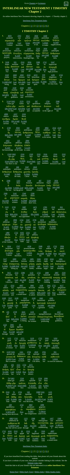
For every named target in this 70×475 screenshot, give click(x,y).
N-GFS (18, 148)
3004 (15, 220)
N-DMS (28, 227)
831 (55, 352)
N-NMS (22, 161)
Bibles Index (39, 472)
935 (15, 62)
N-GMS (6, 121)
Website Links (33, 463)
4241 (23, 312)
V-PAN (32, 293)
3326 (63, 273)
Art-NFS (38, 399)
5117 (5, 259)
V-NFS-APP (10, 412)
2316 (24, 114)
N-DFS (52, 69)
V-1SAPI (24, 214)
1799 (48, 101)
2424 (35, 167)
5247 (53, 62)
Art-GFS (33, 426)
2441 (41, 298)
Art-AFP (23, 280)
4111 (32, 378)
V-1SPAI (9, 43)
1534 (40, 378)
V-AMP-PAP (14, 266)
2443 (15, 75)
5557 (10, 298)
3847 (31, 405)
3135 (25, 298)
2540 (24, 193)
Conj (19, 43)
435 (48, 246)
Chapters (32, 3)
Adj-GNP (36, 42)
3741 (24, 259)
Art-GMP (37, 69)
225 (18, 141)
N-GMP (55, 56)
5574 (42, 220)
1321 (21, 352)
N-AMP (28, 135)
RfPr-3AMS (29, 188)
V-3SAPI (32, 386)
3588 (38, 62)
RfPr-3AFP (41, 293)
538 (28, 392)
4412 (28, 36)
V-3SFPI (11, 426)
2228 (4, 298)
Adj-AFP (24, 266)
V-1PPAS (52, 82)
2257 (15, 114)
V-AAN (27, 148)
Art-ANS (5, 201)
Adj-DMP (32, 201)
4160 (45, 36)
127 (5, 285)
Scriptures (41, 3)
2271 (22, 338)
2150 (14, 88)
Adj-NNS (21, 109)
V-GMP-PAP (7, 82)
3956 (36, 36)
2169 (29, 48)
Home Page (14, 472)
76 (9, 378)
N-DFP (32, 319)
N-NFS (9, 345)
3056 (18, 128)
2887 (57, 273)
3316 (45, 154)
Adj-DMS (62, 253)
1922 (8, 141)
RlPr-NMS (9, 135)
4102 (22, 233)
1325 (18, 181)
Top (66, 4)
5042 (43, 418)
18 (20, 325)
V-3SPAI (37, 134)
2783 (45, 207)
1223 (5, 325)
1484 (7, 233)
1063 (13, 101)
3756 (34, 220)
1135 (31, 273)
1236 (53, 75)
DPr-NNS (8, 109)
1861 (45, 312)
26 (22, 431)
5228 (38, 48)
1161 (13, 352)
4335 (7, 48)
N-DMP (24, 201)
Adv (47, 109)
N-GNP (7, 240)
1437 (51, 418)
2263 (22, 75)
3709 (46, 259)
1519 (59, 128)
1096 (42, 405)
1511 (18, 365)
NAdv (28, 43)
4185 (51, 298)
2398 (32, 193)
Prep (38, 56)
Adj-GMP (45, 55)
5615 (9, 273)
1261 (61, 259)
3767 (19, 36)
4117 (61, 285)
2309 (38, 128)
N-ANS (40, 188)
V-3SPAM (32, 345)
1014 (9, 246)
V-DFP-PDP (45, 319)
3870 (10, 36)
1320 (53, 220)
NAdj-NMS (9, 161)
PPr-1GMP (15, 121)
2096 (46, 378)
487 (40, 181)
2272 (35, 75)
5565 (39, 259)
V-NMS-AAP (18, 188)
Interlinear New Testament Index (35, 21)
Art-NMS (8, 188)
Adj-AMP (17, 134)
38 (35, 431)
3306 (59, 418)
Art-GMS (57, 109)
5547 (27, 167)
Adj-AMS (21, 82)
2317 (59, 312)
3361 (49, 285)
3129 (32, 338)
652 (61, 207)
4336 (29, 246)
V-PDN (29, 253)
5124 (8, 101)
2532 (22, 62)
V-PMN (45, 43)
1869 (14, 259)
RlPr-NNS (15, 319)
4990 (6, 114)
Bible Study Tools (26, 472)
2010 (36, 352)
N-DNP (62, 292)
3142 (15, 193)
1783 (17, 48)
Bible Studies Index (53, 472)
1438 (29, 181)
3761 (44, 352)
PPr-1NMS (35, 214)
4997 (21, 285)
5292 (55, 338)
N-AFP (56, 42)
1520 (9, 154)
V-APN (46, 135)
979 (43, 75)
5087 (24, 207)
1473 (35, 207)
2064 (27, 141)
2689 (47, 273)
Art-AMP (40, 253)
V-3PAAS (59, 425)
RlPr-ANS (13, 214)
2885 (32, 285)
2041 (12, 325)
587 (36, 101)
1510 (7, 75)
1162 (56, 36)
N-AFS (7, 148)
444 (55, 48)
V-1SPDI (42, 226)
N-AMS (44, 82)
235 (7, 312)
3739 (9, 128)
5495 (32, 259)
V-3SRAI (42, 411)
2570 (21, 101)
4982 (47, 128)
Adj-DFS (5, 95)
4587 (29, 88)
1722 (45, 62)
